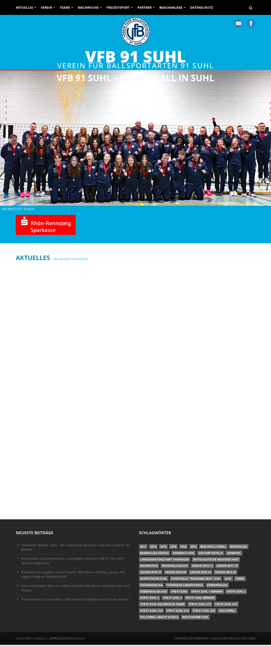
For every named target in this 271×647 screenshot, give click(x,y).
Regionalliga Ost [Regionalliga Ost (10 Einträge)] (175, 568)
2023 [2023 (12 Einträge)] (193, 548)
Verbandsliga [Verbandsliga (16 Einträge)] (217, 587)
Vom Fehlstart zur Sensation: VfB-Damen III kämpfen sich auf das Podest (75, 601)
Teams (65, 7)
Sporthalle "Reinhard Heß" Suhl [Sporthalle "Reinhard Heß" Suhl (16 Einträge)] (196, 581)
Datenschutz (201, 7)
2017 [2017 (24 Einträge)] (143, 548)
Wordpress (201, 640)
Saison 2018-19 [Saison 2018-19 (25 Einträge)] (150, 574)
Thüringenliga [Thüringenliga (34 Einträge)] (151, 587)
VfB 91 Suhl (135, 56)
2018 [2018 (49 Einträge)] (153, 548)
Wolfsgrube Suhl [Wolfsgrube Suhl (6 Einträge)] (195, 619)
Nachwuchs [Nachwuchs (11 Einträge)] (149, 568)
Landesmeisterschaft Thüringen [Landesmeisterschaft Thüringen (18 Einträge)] (164, 561)
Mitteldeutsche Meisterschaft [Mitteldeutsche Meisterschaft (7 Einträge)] (216, 561)
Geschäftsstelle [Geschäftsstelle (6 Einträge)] (210, 555)
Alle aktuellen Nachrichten (70, 261)
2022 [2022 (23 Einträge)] (183, 548)
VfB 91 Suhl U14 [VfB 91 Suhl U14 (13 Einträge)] (151, 613)
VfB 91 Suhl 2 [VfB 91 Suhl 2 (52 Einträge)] (236, 593)
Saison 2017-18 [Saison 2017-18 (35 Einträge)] (227, 568)
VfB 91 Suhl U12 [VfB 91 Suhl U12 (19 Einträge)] (200, 606)
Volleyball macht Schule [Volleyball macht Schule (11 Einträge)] (159, 619)
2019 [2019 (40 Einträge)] (163, 548)
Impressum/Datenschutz (67, 640)
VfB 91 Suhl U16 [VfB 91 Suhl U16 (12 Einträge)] (177, 613)
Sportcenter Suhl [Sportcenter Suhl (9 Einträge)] (153, 581)
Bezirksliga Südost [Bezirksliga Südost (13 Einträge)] (154, 555)
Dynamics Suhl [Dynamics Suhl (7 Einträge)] (184, 555)
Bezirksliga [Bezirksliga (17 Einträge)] (238, 548)
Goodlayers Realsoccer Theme (233, 640)
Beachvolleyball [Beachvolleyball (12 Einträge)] (213, 548)
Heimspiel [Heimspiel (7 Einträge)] (234, 555)
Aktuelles (24, 7)
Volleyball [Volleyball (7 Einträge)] (227, 613)
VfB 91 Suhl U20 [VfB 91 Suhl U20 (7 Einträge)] (204, 613)
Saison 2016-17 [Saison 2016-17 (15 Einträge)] (202, 568)
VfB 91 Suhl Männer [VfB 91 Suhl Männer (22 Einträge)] (200, 600)
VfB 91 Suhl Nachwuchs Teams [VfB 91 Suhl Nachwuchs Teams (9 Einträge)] (162, 606)
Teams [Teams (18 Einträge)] (239, 581)
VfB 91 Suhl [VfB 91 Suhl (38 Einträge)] (179, 593)
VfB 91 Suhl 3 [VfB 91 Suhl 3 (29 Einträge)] (149, 600)
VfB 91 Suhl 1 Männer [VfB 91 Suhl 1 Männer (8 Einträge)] (207, 593)
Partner (144, 7)
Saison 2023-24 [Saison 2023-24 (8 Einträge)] (225, 574)
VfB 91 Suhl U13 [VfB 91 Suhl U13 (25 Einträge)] (226, 606)
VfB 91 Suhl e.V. (36, 640)
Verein (46, 7)
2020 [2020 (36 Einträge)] (173, 548)
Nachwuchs (88, 7)
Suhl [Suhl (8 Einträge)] (228, 581)
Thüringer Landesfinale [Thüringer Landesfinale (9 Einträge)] (184, 587)
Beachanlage (170, 7)
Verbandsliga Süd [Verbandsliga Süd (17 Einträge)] (153, 593)
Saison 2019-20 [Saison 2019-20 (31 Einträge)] (175, 574)
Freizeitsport (118, 7)
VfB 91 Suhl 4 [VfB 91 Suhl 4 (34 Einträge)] (172, 600)
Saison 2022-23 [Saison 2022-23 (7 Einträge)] (200, 574)
